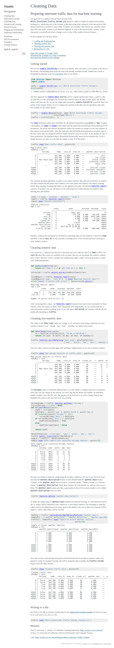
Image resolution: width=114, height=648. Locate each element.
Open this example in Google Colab (44, 53)
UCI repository (58, 74)
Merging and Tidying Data (14, 30)
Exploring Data (9, 21)
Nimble (9, 6)
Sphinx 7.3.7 (87, 644)
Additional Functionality (13, 32)
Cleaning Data (9, 16)
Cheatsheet (8, 42)
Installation (8, 36)
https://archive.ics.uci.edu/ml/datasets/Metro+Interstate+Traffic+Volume (62, 637)
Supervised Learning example (81, 612)
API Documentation (11, 39)
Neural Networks (10, 27)
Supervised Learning (11, 19)
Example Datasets (10, 45)
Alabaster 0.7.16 (97, 644)
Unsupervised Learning (12, 24)
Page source (107, 644)
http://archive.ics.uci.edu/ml (91, 630)
